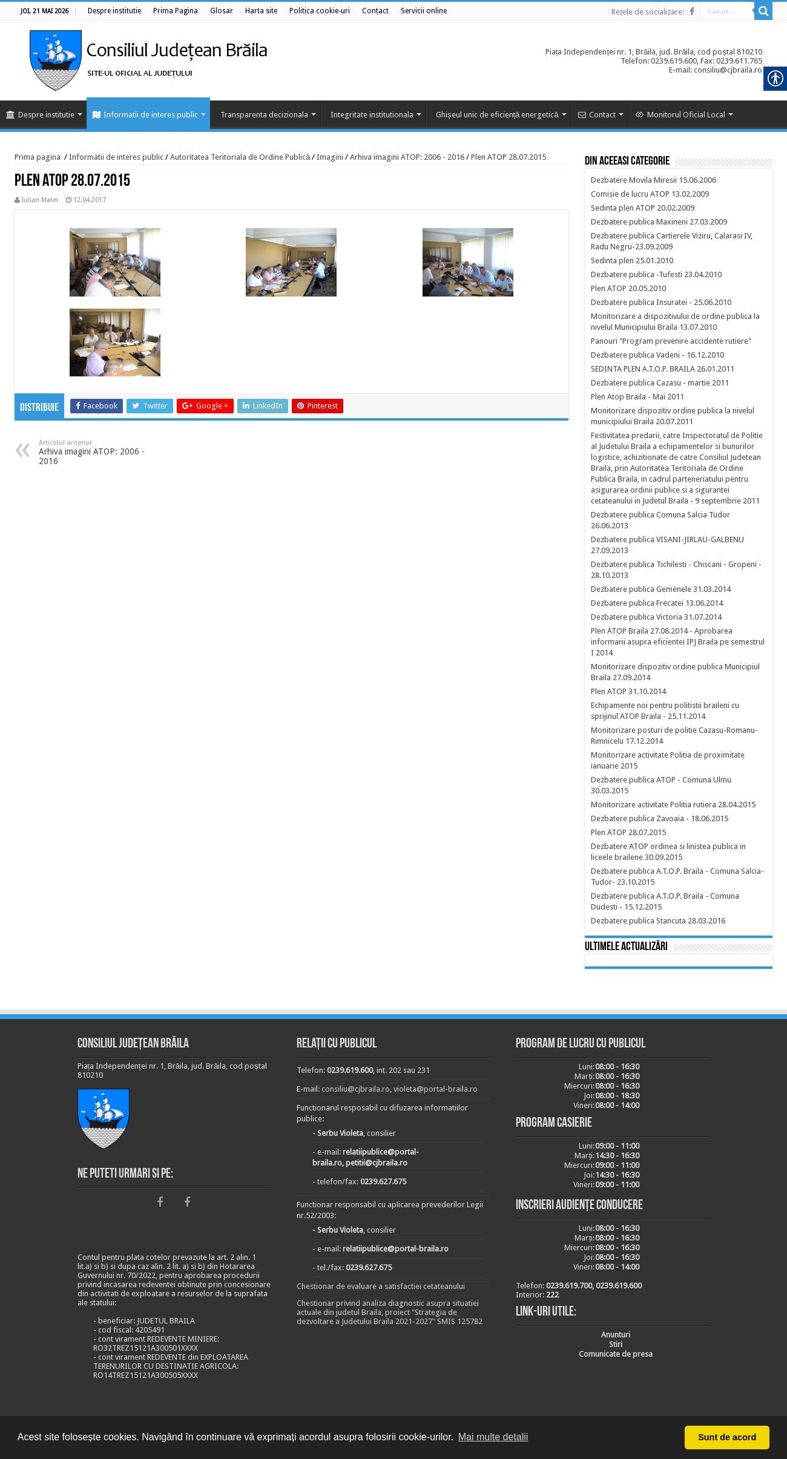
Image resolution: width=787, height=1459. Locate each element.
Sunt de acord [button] (727, 1437)
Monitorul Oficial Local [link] (680, 114)
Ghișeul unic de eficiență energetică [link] (497, 114)
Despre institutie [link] (40, 114)
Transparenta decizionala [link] (264, 114)
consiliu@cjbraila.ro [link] (355, 1088)
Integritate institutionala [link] (372, 114)
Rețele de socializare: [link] (647, 11)
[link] (114, 11)
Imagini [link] (330, 157)
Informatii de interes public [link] (145, 114)
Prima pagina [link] (38, 157)
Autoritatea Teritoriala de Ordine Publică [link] (240, 157)
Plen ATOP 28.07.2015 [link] (508, 157)
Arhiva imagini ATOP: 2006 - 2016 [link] (407, 157)
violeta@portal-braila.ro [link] (436, 1088)
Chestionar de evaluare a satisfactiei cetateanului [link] (381, 1286)
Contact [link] (597, 114)
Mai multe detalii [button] (493, 1437)
